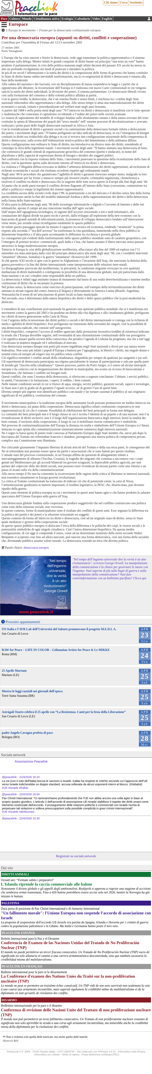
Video (96, 18)
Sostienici (136, 2)
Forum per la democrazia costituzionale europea (69, 30)
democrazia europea (36, 547)
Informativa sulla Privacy (131, 1051)
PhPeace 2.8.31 (107, 1051)
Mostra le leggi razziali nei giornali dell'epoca (32, 691)
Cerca (124, 2)
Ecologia (67, 18)
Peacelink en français (22, 966)
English (107, 18)
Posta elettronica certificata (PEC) (100, 1054)
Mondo (27, 18)
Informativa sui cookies (47, 1054)
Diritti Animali (15, 874)
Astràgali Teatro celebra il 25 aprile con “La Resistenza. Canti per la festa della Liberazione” (64, 712)
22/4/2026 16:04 (29, 794)
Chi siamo (111, 2)
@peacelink (9, 777)
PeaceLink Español (19, 933)
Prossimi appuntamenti (23, 622)
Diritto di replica (70, 1054)
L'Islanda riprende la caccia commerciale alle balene (46, 884)
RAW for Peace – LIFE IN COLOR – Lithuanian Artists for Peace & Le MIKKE (56, 649)
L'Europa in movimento (20, 30)
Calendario (82, 18)
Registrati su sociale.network (76, 856)
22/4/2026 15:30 (29, 818)
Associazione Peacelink (31, 761)
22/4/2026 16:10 (29, 777)
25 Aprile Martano (14, 670)
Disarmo (9, 1000)
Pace (4, 18)
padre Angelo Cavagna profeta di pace (27, 732)
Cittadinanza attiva (47, 18)
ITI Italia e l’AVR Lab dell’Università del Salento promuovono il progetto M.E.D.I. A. (59, 629)
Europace (18, 24)
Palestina (10, 903)
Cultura (14, 18)
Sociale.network (13, 755)
